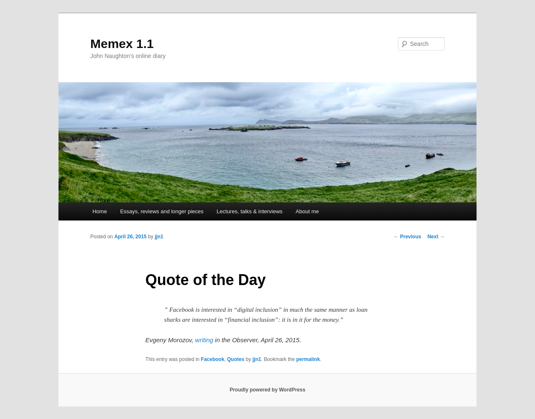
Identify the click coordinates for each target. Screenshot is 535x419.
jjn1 (159, 237)
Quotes (235, 359)
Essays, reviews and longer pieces (161, 211)
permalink (308, 359)
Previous (407, 237)
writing (204, 339)
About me (307, 211)
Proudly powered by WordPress (267, 390)
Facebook (212, 359)
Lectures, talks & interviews (250, 211)
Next (436, 237)
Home (99, 211)
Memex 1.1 (122, 43)
